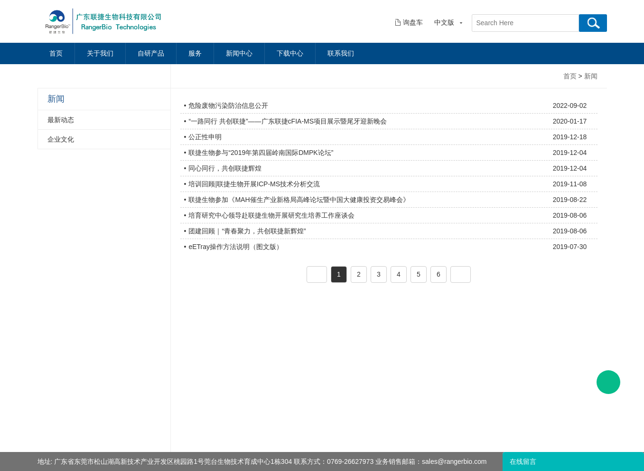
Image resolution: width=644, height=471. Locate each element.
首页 (56, 53)
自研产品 (151, 53)
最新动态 (60, 120)
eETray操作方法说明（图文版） (235, 246)
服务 (195, 53)
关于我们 (100, 53)
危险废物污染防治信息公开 (228, 105)
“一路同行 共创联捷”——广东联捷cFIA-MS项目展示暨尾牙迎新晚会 (287, 121)
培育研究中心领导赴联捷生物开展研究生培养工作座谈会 (271, 215)
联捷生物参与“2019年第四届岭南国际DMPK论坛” (260, 152)
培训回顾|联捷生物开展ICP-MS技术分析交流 (254, 184)
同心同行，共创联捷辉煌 (224, 168)
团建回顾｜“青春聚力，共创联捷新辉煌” (247, 231)
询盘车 (413, 22)
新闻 (590, 76)
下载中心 (290, 53)
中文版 (444, 22)
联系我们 (340, 53)
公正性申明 (205, 137)
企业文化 (60, 139)
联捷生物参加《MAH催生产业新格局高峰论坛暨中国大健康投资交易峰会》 (298, 199)
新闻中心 (239, 53)
